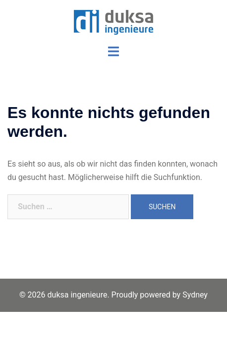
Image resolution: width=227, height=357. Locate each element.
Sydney (195, 294)
